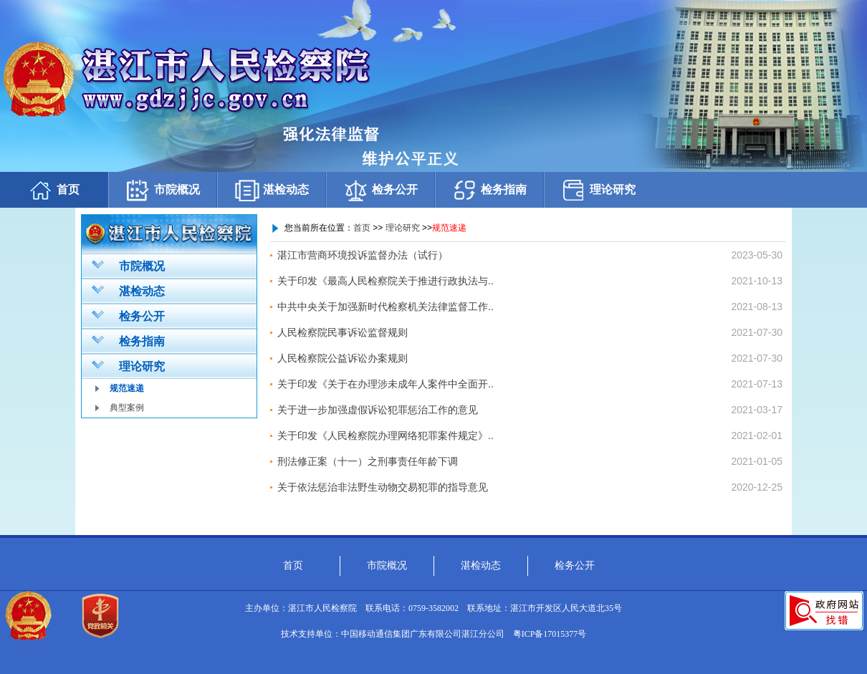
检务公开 (380, 190)
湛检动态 (271, 190)
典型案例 (127, 408)
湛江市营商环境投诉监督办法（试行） (362, 255)
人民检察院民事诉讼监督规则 (342, 332)
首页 (54, 190)
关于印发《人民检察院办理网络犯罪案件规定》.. (385, 435)
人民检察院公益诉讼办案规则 (342, 358)
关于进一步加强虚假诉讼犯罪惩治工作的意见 (377, 409)
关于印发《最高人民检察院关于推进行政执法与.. (385, 281)
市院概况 (162, 190)
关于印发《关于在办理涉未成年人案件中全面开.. (385, 384)
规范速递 (127, 388)
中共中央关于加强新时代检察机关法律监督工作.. (385, 306)
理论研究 (598, 190)
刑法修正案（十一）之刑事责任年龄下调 (367, 461)
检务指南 (489, 190)
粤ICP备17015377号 (550, 634)
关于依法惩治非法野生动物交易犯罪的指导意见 (382, 487)
